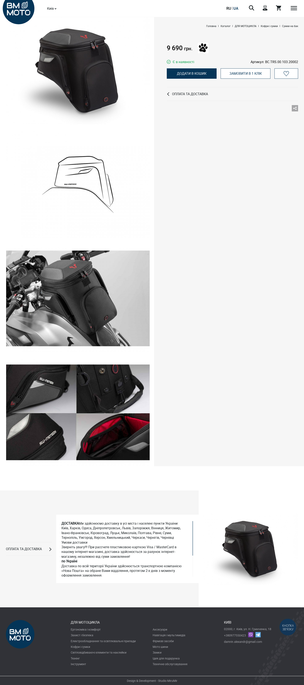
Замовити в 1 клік (245, 73)
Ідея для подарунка (166, 658)
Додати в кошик (191, 73)
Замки (157, 652)
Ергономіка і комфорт (86, 629)
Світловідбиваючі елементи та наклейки (98, 652)
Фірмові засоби (163, 641)
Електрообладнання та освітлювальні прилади (103, 641)
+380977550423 (235, 635)
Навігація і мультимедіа (169, 635)
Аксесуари (160, 629)
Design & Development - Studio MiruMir (152, 681)
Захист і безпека (82, 635)
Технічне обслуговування (170, 664)
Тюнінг (75, 658)
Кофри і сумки (80, 647)
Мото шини (160, 647)
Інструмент (78, 664)
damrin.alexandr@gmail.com (243, 642)
